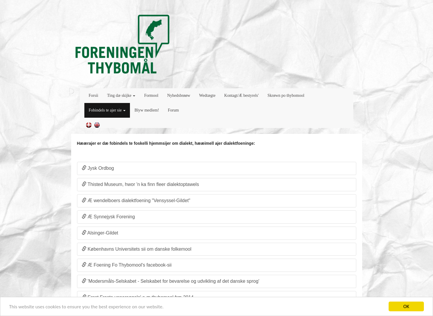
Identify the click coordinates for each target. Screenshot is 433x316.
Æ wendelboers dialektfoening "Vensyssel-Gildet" (136, 200)
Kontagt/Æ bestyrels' (241, 95)
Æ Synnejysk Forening (108, 216)
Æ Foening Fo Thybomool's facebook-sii (127, 264)
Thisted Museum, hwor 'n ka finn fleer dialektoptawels (140, 184)
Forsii (93, 95)
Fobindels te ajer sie (107, 110)
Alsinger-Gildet (100, 232)
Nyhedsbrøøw (178, 95)
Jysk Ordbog (98, 168)
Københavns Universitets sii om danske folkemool (137, 249)
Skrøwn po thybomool (286, 95)
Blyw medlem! (146, 110)
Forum (173, 110)
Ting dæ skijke (121, 95)
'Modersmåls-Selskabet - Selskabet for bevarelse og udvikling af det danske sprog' (171, 281)
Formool (151, 95)
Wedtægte (207, 95)
